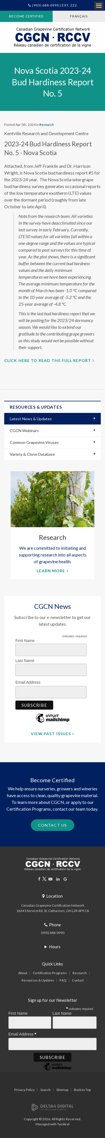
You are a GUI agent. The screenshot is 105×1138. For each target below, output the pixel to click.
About (22, 973)
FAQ (63, 980)
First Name (24, 640)
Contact (78, 980)
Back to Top (82, 1090)
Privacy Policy (24, 1090)
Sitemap (62, 1090)
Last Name (24, 660)
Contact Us (52, 825)
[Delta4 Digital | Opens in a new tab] (53, 1107)
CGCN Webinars (24, 430)
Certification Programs (50, 973)
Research (46, 124)
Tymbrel (63, 1124)
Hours (54, 946)
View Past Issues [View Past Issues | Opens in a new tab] (51, 733)
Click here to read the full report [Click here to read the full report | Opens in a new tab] (47, 360)
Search (45, 1090)
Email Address (29, 681)
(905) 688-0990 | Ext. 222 (54, 5)
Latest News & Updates (31, 418)
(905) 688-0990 (52, 933)
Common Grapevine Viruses (34, 442)
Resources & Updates (38, 980)
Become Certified (26, 16)
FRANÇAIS (78, 16)
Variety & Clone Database (32, 454)
